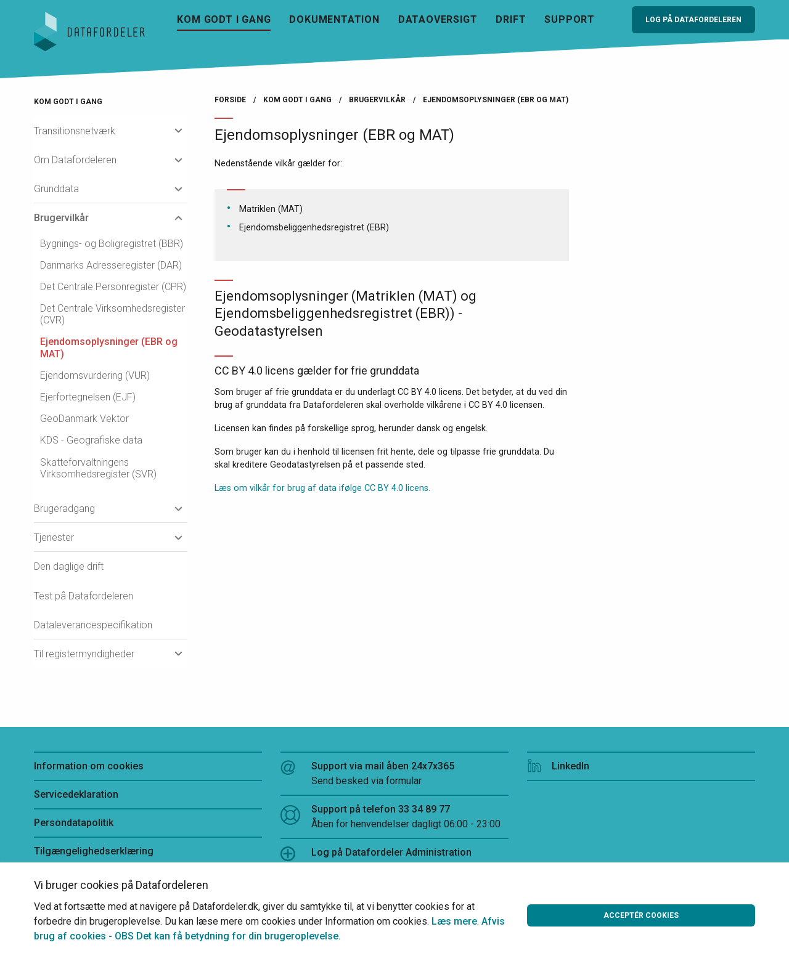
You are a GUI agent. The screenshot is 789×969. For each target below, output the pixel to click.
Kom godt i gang (224, 19)
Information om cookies (89, 766)
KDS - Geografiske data (91, 440)
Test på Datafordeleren (83, 596)
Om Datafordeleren (75, 160)
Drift (511, 19)
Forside (230, 99)
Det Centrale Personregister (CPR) (113, 287)
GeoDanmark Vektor (84, 418)
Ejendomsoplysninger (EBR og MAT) (109, 347)
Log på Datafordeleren (693, 19)
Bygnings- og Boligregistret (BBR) (111, 243)
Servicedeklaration (76, 794)
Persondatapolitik (73, 823)
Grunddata (56, 189)
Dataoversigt (438, 19)
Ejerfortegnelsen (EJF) (88, 397)
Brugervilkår (61, 218)
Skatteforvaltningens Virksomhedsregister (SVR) (98, 468)
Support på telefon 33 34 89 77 (394, 817)
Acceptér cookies (641, 915)
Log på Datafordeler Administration (376, 853)
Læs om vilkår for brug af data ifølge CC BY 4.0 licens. (322, 488)
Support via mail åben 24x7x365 (394, 774)
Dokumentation (334, 19)
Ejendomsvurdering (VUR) (95, 375)
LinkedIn (558, 766)
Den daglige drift (69, 566)
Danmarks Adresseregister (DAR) (111, 265)
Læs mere (454, 921)
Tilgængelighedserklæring (93, 851)
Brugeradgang (64, 508)
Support (569, 19)
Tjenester (54, 537)
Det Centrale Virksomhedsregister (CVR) (112, 314)
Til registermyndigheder (84, 654)
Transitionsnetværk (74, 131)
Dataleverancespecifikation (93, 625)
